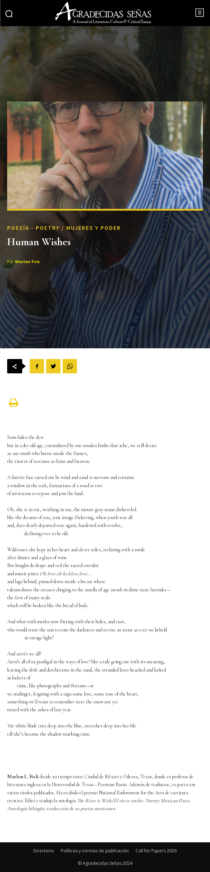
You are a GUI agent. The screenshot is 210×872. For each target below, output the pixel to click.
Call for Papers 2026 (156, 851)
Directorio (43, 851)
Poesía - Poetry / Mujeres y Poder (64, 228)
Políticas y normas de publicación (95, 851)
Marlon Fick (27, 262)
